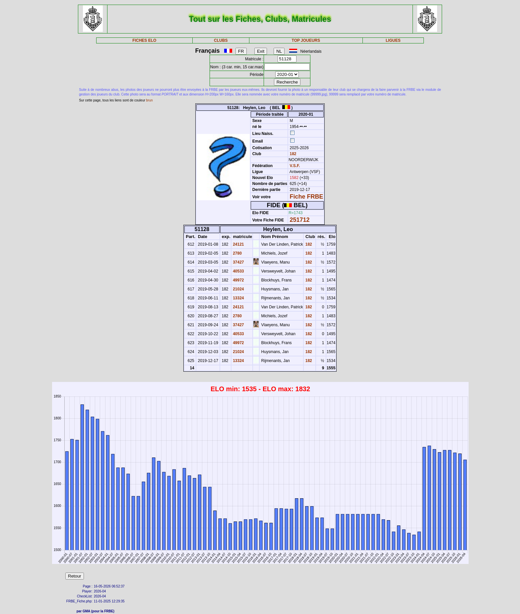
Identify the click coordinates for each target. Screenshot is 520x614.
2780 (237, 253)
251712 (300, 219)
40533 (238, 271)
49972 (238, 280)
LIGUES (393, 40)
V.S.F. (295, 165)
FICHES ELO (144, 40)
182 (292, 154)
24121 (238, 244)
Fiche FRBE (306, 196)
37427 (238, 262)
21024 (238, 289)
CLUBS (221, 40)
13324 (238, 298)
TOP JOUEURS (306, 40)
